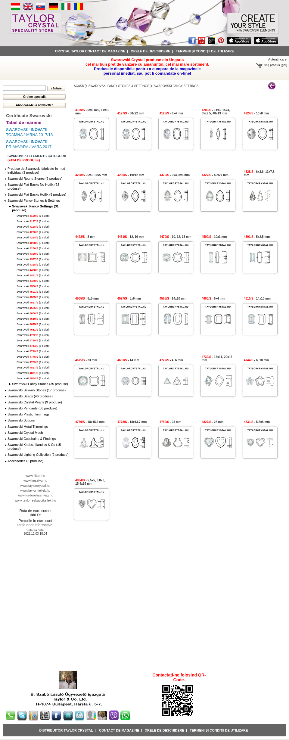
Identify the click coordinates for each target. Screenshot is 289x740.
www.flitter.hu (35, 475)
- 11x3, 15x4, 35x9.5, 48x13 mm (216, 111)
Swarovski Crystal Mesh (25, 432)
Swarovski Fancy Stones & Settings (34, 200)
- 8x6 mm (129, 298)
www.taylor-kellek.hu (35, 490)
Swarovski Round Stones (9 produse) (35, 178)
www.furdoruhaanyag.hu (35, 495)
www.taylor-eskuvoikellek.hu (35, 500)
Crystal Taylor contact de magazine (90, 51)
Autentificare (277, 59)
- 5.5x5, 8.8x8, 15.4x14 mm (90, 482)
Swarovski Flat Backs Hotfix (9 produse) (37, 194)
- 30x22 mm (130, 113)
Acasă (79, 86)
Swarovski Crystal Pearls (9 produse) (35, 402)
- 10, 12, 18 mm (175, 236)
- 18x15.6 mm (89, 422)
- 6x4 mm (171, 113)
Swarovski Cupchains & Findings (32, 438)
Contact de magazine (119, 730)
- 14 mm (128, 360)
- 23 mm (86, 360)
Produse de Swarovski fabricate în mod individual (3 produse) (36, 170)
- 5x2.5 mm (257, 236)
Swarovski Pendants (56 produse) (32, 408)
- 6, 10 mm (256, 360)
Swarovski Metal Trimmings (28, 426)
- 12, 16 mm (130, 236)
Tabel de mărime (23, 122)
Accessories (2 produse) (25, 461)
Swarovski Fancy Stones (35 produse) (40, 384)
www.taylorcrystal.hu (35, 485)
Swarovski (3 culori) (33, 242)
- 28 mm (212, 422)
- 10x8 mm (256, 113)
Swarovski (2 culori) (33, 232)
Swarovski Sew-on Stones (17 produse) (37, 390)
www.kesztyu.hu (35, 480)
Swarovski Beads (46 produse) (30, 396)
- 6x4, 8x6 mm (175, 175)
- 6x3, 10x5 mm (91, 175)
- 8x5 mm (87, 298)
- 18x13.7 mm (132, 422)
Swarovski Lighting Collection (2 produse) (38, 454)
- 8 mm (85, 236)
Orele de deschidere (150, 51)
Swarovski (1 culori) (33, 215)
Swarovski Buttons (21, 420)
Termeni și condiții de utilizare (205, 51)
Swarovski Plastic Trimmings (28, 414)
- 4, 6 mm (171, 360)
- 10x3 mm (214, 236)
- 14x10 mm (173, 298)
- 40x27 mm (215, 175)
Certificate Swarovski (29, 115)
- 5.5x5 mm (257, 422)
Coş (266, 65)
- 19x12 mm (130, 175)
